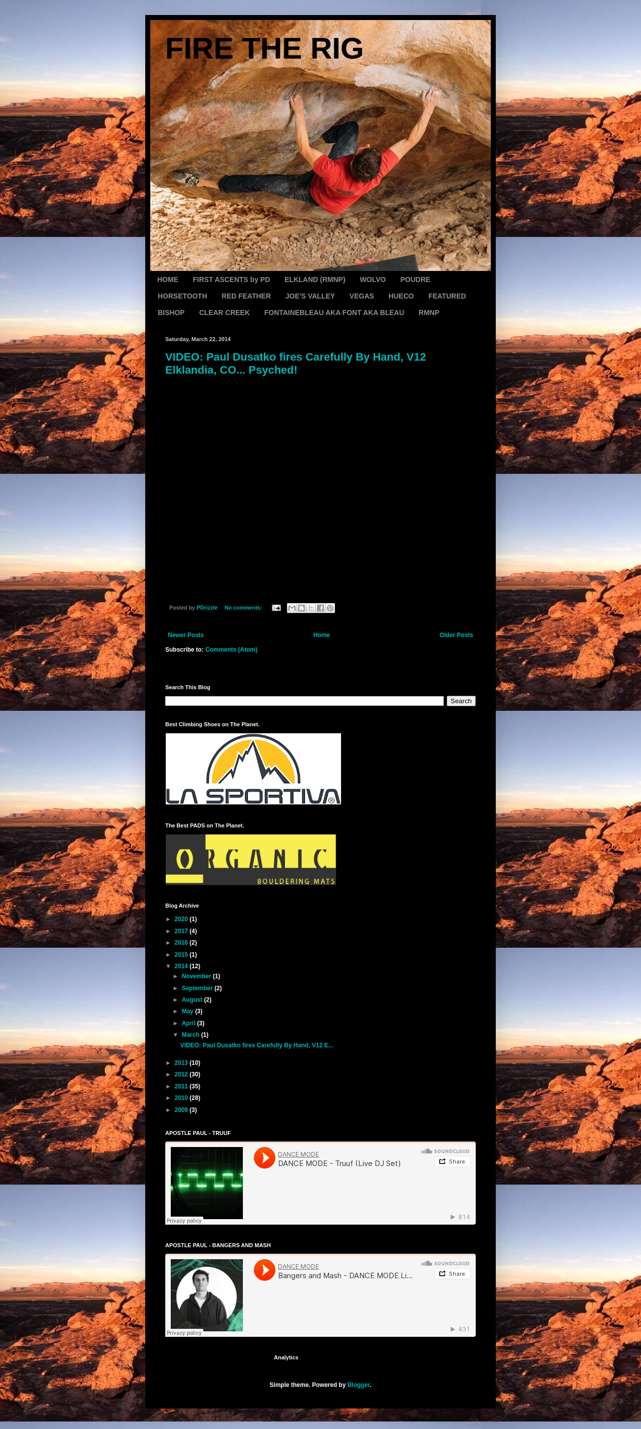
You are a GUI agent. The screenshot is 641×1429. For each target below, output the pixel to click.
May (188, 1011)
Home (321, 635)
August (193, 999)
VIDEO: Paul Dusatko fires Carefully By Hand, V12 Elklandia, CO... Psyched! (295, 363)
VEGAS (362, 296)
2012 (182, 1074)
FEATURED (447, 296)
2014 (182, 966)
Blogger (359, 1384)
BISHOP (171, 313)
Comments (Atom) (231, 649)
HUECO (401, 296)
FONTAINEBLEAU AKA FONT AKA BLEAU (334, 313)
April (189, 1023)
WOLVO (373, 279)
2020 (182, 919)
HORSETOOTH (182, 296)
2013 (182, 1062)
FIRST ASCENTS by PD (231, 279)
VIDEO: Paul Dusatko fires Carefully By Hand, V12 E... (256, 1045)
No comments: (243, 608)
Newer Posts (186, 635)
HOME (167, 279)
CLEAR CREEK (224, 313)
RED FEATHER (246, 296)
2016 (182, 942)
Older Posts (456, 635)
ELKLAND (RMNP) (314, 279)
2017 (182, 931)
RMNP (429, 313)
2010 (182, 1097)
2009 (182, 1109)
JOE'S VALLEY (310, 296)
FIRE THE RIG (264, 48)
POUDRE (415, 279)
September (198, 988)
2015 (182, 954)
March (191, 1034)
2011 (182, 1086)
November (197, 976)
